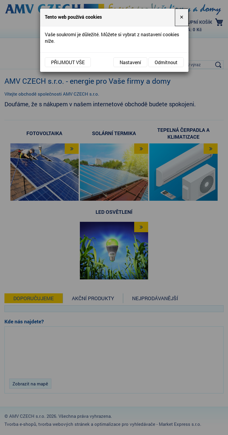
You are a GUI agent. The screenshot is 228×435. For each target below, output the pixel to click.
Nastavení (130, 62)
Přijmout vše (68, 62)
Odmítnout (166, 62)
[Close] (182, 17)
